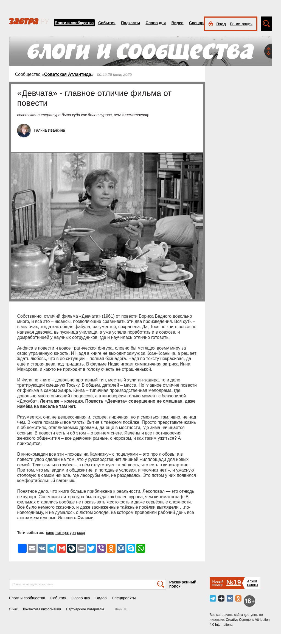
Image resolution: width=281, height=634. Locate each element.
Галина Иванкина (49, 130)
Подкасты (130, 23)
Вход (221, 24)
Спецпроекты (202, 23)
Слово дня (155, 23)
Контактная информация (42, 609)
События (107, 23)
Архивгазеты (252, 583)
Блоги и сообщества (74, 23)
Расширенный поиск (182, 584)
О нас (13, 609)
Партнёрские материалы (85, 609)
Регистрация (241, 24)
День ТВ (121, 609)
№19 (233, 582)
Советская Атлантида (67, 74)
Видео (178, 23)
